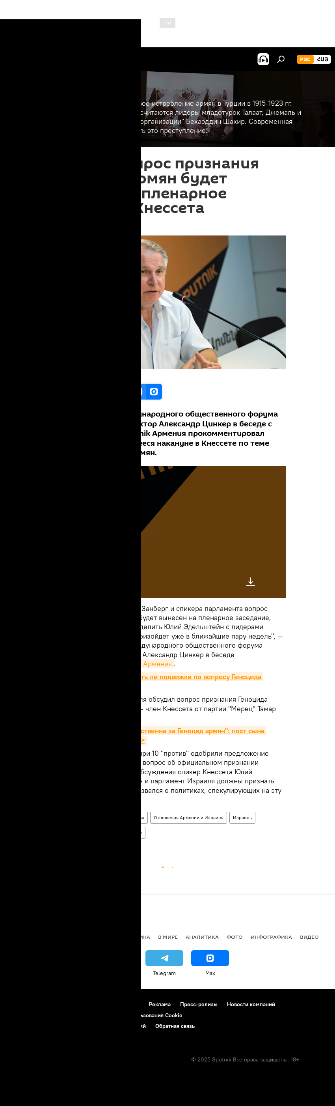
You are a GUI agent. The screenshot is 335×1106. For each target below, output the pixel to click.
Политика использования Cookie (140, 1015)
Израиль (242, 817)
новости (21, 936)
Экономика (94, 936)
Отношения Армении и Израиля (188, 817)
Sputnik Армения (144, 663)
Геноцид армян (69, 817)
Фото (235, 936)
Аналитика (202, 936)
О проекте (21, 1004)
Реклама (160, 1004)
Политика (133, 817)
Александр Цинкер (73, 832)
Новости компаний (251, 1004)
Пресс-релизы (199, 1004)
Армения (104, 817)
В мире (168, 936)
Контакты (127, 1004)
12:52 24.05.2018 (70, 225)
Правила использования (75, 1004)
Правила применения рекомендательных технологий (77, 1025)
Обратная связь (175, 1025)
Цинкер (112, 832)
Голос (136, 832)
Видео (309, 936)
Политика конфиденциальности (48, 1015)
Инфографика (271, 936)
